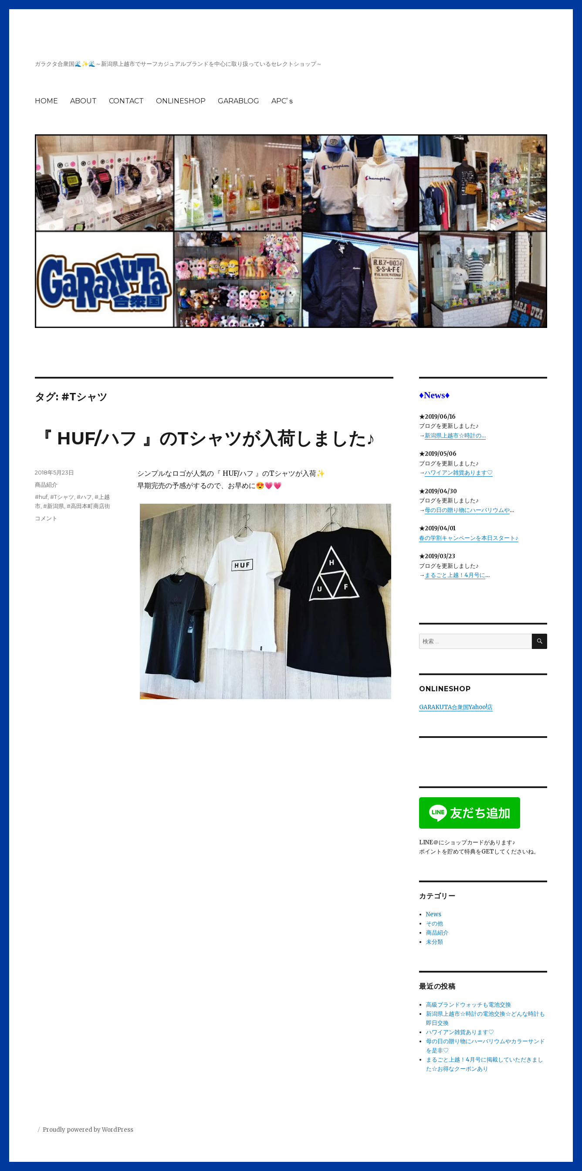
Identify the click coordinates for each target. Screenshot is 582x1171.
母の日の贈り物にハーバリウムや (467, 510)
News (433, 914)
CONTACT (126, 101)
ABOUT (83, 101)
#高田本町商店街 (88, 505)
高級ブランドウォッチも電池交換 (468, 1004)
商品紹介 (46, 484)
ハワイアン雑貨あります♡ (459, 472)
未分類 (434, 942)
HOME (46, 101)
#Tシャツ (62, 496)
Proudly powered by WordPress (88, 1129)
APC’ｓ (282, 101)
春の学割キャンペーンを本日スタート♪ (468, 538)
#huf (41, 496)
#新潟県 (53, 505)
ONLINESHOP (181, 101)
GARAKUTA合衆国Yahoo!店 (456, 707)
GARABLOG (238, 101)
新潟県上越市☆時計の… (455, 435)
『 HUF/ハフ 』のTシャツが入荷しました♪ (205, 438)
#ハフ (84, 496)
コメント (46, 518)
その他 (434, 923)
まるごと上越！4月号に (455, 575)
